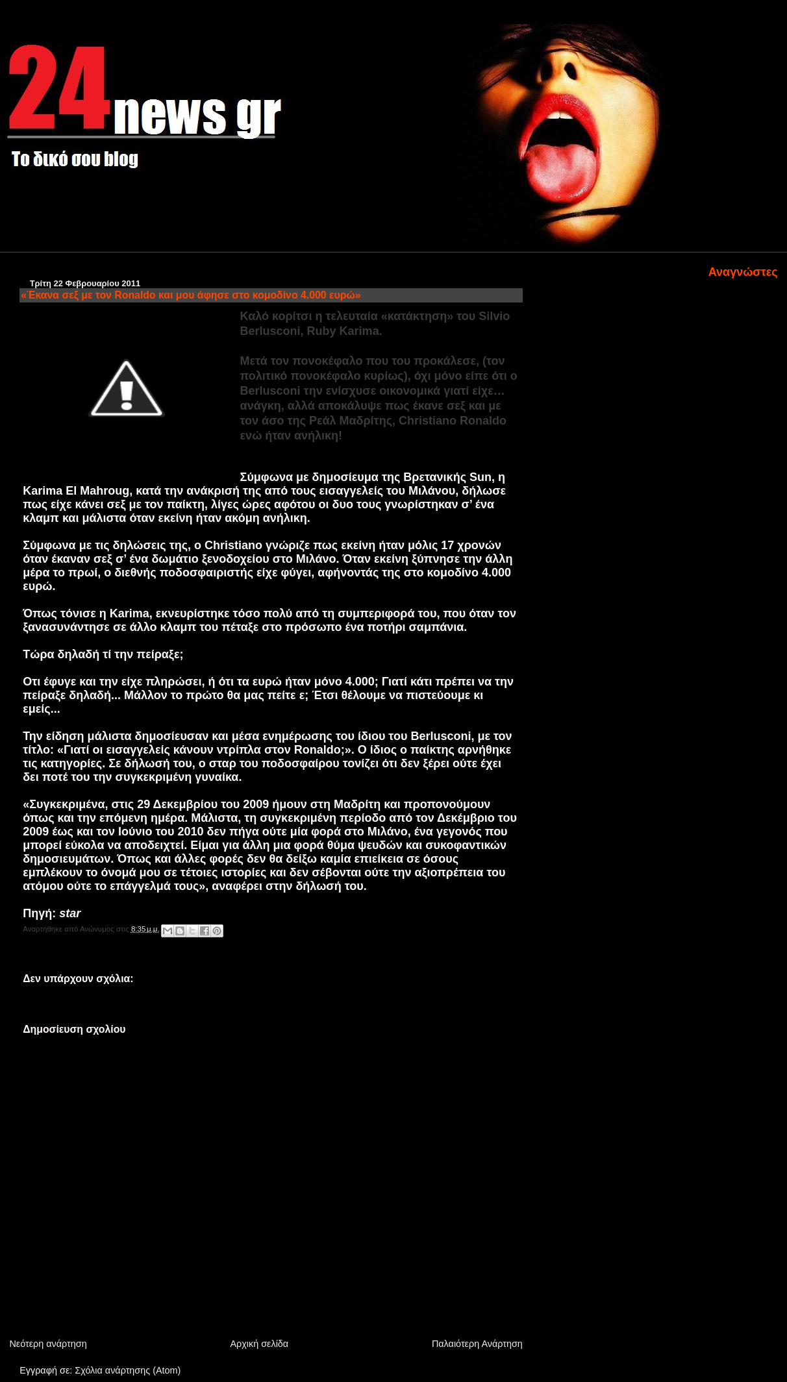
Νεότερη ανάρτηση (47, 1344)
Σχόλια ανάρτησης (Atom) (128, 1370)
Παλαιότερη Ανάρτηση (477, 1344)
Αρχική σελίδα (259, 1344)
